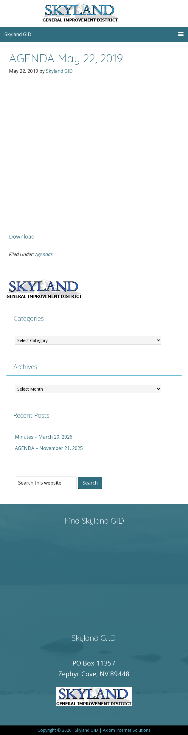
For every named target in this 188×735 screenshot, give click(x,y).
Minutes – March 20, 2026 (43, 437)
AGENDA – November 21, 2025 (49, 448)
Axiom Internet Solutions (126, 730)
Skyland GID (94, 13)
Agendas (44, 254)
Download (22, 236)
